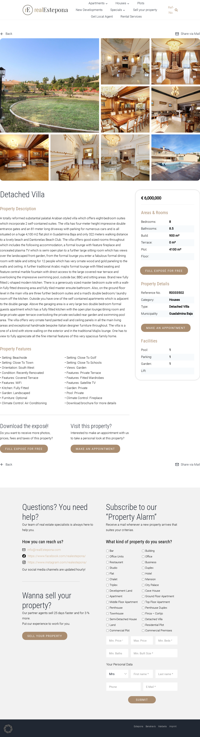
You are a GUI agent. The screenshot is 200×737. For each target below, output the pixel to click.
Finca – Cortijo (152, 612)
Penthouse (114, 606)
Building (148, 550)
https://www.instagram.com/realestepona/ (57, 561)
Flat (110, 572)
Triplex (111, 584)
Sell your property (145, 10)
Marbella (162, 725)
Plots (140, 3)
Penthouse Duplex (154, 606)
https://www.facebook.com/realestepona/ (57, 555)
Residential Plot (153, 624)
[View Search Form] (172, 10)
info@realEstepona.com (44, 549)
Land (111, 624)
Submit (142, 699)
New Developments (89, 10)
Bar (110, 550)
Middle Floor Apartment (122, 601)
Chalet (111, 578)
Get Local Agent (102, 16)
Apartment (114, 595)
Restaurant (114, 561)
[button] (8, 729)
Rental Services (131, 16)
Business (149, 561)
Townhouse (114, 612)
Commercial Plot (118, 629)
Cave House (151, 589)
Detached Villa (152, 618)
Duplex (147, 567)
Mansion (149, 578)
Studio (111, 567)
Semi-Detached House (121, 618)
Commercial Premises (157, 629)
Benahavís (151, 725)
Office (147, 555)
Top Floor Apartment (156, 601)
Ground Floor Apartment (158, 595)
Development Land (119, 589)
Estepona (138, 725)
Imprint (173, 725)
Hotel (147, 572)
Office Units (115, 555)
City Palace (150, 584)
